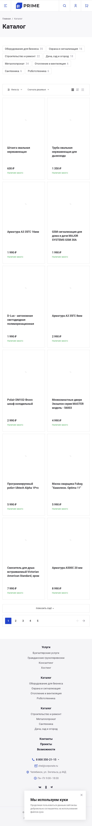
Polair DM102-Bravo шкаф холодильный (20, 401)
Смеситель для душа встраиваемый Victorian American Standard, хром (23, 571)
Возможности (46, 749)
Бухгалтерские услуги (46, 652)
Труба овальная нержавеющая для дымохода (64, 151)
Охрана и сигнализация (65, 48)
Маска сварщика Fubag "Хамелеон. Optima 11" (67, 485)
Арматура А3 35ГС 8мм (67, 315)
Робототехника (38, 71)
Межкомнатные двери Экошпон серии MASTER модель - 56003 (68, 403)
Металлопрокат (17, 63)
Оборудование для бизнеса (24, 48)
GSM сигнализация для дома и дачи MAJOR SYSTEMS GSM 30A (67, 235)
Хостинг (46, 667)
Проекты (46, 744)
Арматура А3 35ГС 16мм (23, 231)
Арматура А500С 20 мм (67, 567)
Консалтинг (46, 662)
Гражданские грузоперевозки (46, 657)
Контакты (46, 738)
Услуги (46, 647)
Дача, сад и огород (59, 56)
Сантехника (13, 71)
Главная (6, 18)
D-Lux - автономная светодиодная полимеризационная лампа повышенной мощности (20, 320)
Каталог (46, 677)
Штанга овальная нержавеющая (18, 149)
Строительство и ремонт (22, 56)
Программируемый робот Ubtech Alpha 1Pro (23, 485)
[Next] (84, 621)
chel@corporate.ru (48, 765)
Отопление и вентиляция (51, 63)
